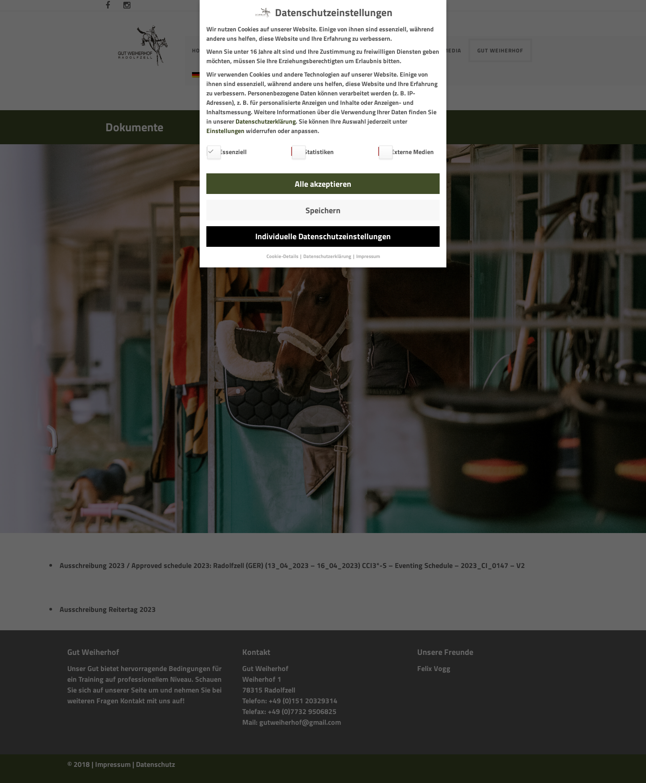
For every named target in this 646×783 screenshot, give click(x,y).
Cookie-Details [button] (282, 256)
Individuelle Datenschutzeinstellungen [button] (323, 236)
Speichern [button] (323, 210)
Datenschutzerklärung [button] (327, 256)
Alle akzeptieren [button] (323, 184)
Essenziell (226, 151)
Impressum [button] (368, 256)
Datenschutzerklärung (266, 121)
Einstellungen (225, 130)
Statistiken (312, 151)
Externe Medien (406, 151)
